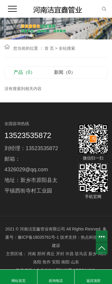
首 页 (49, 48)
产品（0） (24, 72)
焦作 (46, 262)
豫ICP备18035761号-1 (38, 237)
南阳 (65, 262)
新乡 (92, 253)
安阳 (56, 262)
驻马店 (81, 253)
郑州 (41, 253)
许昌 (69, 253)
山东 (75, 262)
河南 (32, 253)
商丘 (51, 253)
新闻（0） (64, 72)
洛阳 (37, 262)
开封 (60, 253)
